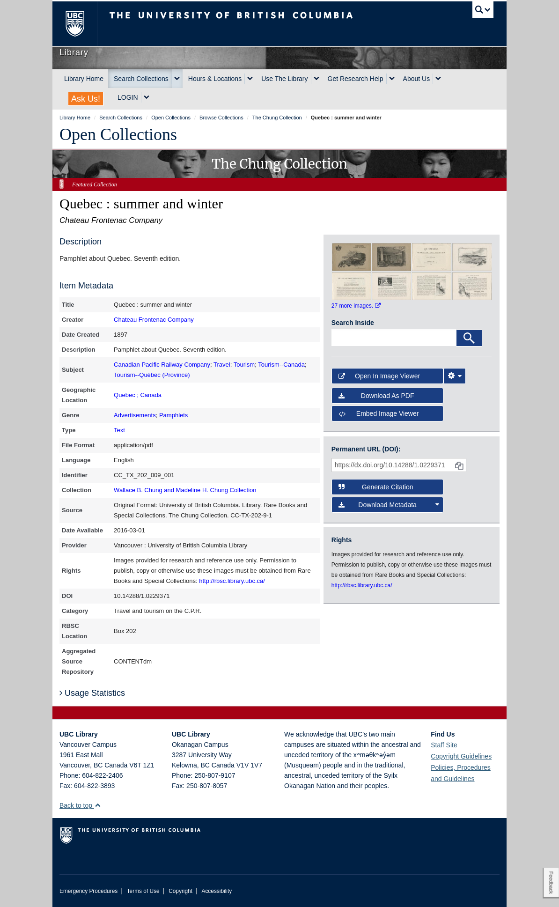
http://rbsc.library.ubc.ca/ (232, 580)
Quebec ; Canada (138, 394)
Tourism (244, 364)
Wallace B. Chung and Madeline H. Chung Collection (185, 490)
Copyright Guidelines (461, 756)
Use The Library (284, 78)
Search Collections (141, 78)
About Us (416, 78)
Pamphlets (173, 415)
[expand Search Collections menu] (177, 79)
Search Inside (352, 322)
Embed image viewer (378, 413)
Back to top (80, 805)
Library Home (83, 78)
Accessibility (216, 891)
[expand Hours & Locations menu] (250, 79)
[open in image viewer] (351, 256)
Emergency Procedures (88, 891)
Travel (221, 364)
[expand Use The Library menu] (316, 79)
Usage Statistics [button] (92, 693)
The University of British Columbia (81, 23)
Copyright (180, 891)
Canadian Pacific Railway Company (162, 364)
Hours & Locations (215, 78)
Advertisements (135, 415)
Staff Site (444, 745)
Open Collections (118, 134)
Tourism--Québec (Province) (152, 374)
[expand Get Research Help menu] (391, 79)
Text (119, 430)
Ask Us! (85, 98)
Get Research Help (355, 78)
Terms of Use (143, 891)
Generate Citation (375, 487)
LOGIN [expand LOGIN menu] (128, 97)
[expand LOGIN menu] (146, 97)
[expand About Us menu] (438, 79)
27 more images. (356, 305)
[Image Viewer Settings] (454, 376)
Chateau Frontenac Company (154, 319)
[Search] (469, 338)
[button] (97, 805)
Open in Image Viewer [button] (379, 376)
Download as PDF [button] (376, 395)
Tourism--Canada (281, 364)
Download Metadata (388, 505)
